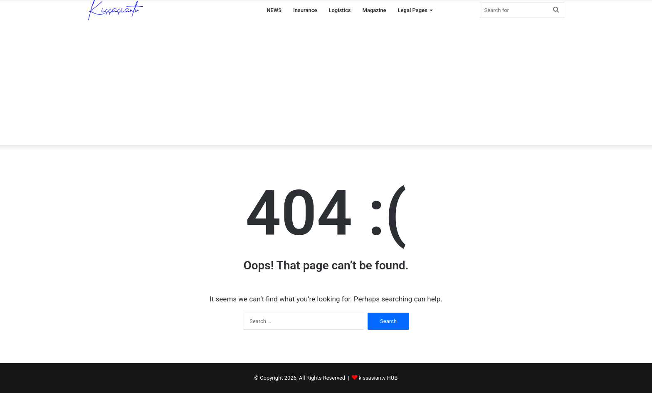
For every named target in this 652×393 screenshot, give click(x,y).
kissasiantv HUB (378, 378)
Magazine (374, 10)
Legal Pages (412, 10)
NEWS (274, 10)
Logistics (339, 10)
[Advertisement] (326, 82)
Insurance (305, 10)
